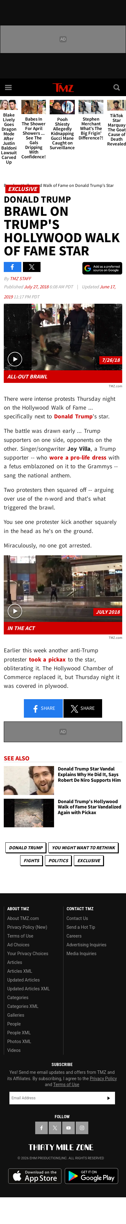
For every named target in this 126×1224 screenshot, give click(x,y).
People (14, 1023)
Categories (17, 997)
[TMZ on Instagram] (82, 1128)
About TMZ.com (23, 918)
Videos (14, 1050)
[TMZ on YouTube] (68, 1128)
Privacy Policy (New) (27, 927)
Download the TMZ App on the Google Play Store (91, 1176)
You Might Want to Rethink (83, 848)
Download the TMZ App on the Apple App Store (35, 1176)
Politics (58, 860)
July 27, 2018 (36, 287)
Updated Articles (23, 979)
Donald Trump (25, 848)
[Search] (117, 87)
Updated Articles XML (28, 988)
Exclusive (88, 860)
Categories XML (22, 1006)
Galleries (15, 1015)
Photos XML (19, 1041)
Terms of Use (20, 935)
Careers (74, 935)
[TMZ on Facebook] (41, 1128)
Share (43, 708)
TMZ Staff (20, 278)
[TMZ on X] (55, 1128)
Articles (14, 962)
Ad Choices (18, 944)
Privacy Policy (103, 1078)
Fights (31, 860)
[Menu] (9, 87)
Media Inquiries (81, 953)
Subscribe (108, 1098)
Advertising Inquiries (87, 944)
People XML (19, 1032)
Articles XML (19, 971)
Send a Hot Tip (81, 927)
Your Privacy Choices (27, 953)
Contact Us (77, 918)
